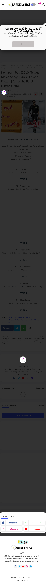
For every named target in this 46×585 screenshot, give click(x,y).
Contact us (31, 577)
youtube (36, 529)
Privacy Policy (23, 580)
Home (13, 577)
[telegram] (30, 566)
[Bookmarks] (39, 4)
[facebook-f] (15, 566)
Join (23, 44)
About (21, 577)
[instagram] (26, 566)
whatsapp (36, 522)
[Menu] (3, 4)
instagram (13, 529)
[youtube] (23, 566)
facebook (13, 522)
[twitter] (19, 566)
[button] (33, 4)
